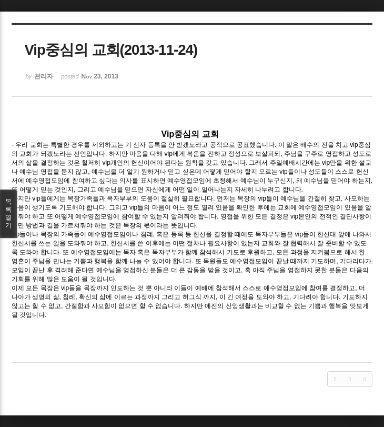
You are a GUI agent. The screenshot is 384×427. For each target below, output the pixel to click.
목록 (8, 214)
